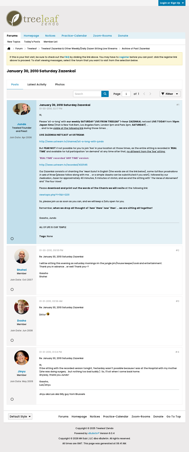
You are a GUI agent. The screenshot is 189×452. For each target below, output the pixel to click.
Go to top (173, 416)
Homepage (31, 36)
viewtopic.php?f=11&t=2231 (54, 194)
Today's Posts (32, 41)
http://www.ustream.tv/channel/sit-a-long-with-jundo (71, 141)
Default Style (20, 416)
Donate (123, 36)
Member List (51, 41)
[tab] (15, 84)
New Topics (13, 41)
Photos (60, 84)
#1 (177, 104)
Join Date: (15, 137)
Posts (15, 84)
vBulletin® (93, 433)
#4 (177, 352)
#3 (177, 301)
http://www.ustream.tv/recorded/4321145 (63, 164)
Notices (50, 36)
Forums (12, 36)
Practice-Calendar (74, 36)
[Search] (91, 94)
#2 (177, 250)
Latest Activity (37, 84)
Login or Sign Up (172, 2)
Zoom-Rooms (102, 36)
